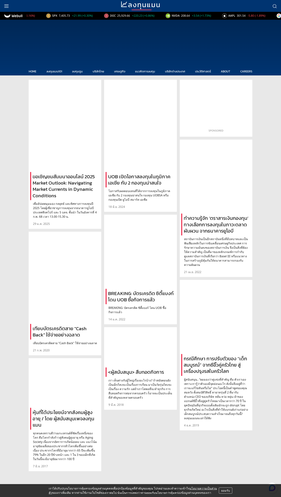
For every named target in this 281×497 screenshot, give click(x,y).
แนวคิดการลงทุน (145, 71)
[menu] (6, 6)
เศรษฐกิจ (119, 71)
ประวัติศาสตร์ (203, 71)
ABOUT (225, 71)
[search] (274, 6)
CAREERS (246, 71)
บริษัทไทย (98, 71)
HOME (32, 71)
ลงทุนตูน (77, 71)
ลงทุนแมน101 (54, 71)
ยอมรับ (225, 491)
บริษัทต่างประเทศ (175, 71)
